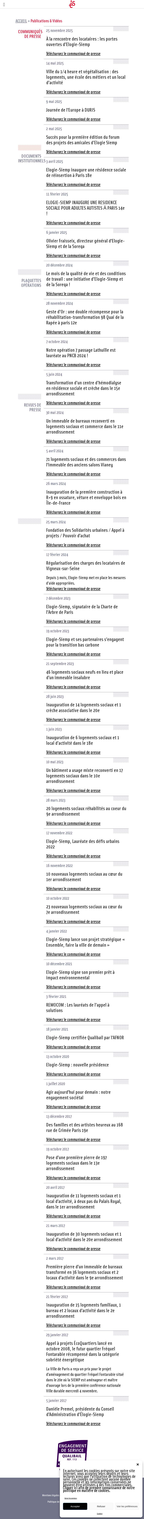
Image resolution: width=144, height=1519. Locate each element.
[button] (137, 1464)
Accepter (75, 1506)
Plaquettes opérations (31, 283)
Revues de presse (32, 407)
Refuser (101, 1506)
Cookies (99, 1513)
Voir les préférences (127, 1506)
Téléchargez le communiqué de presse (73, 53)
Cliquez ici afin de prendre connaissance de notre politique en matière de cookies (99, 1489)
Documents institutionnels (29, 158)
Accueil (21, 20)
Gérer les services (71, 1498)
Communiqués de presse (29, 34)
